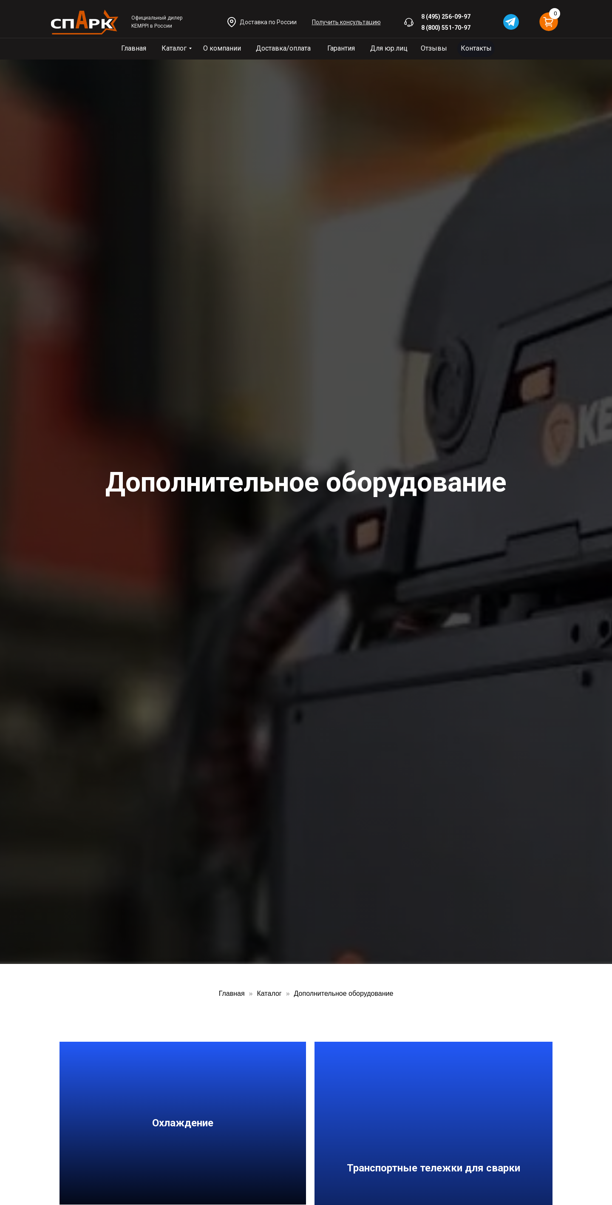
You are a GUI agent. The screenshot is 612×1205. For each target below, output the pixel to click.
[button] (346, 22)
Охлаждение (182, 1123)
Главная (133, 48)
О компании (222, 48)
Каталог (174, 48)
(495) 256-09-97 (448, 16)
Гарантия (341, 48)
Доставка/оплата (283, 48)
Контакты (476, 48)
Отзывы (434, 48)
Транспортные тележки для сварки (433, 1168)
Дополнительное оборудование (344, 993)
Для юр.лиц (389, 48)
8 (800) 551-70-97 (445, 27)
